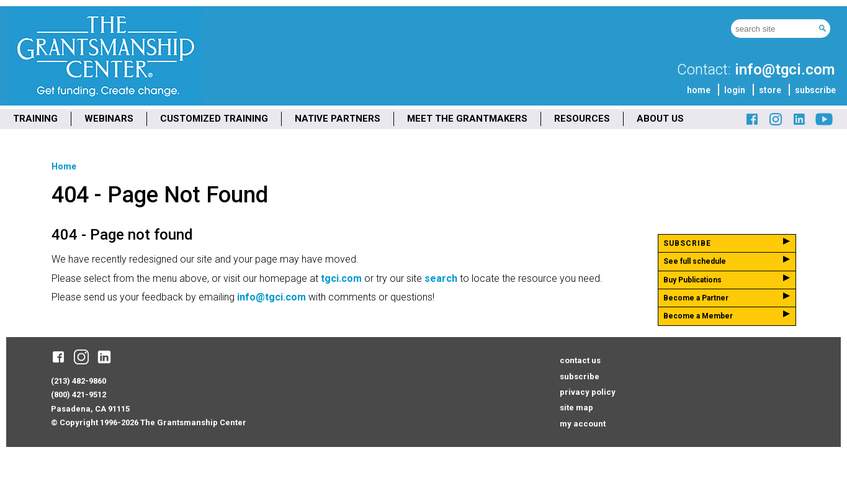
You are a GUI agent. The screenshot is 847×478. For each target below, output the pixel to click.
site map (576, 407)
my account (583, 423)
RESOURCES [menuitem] (582, 118)
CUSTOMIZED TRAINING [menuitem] (214, 118)
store (770, 90)
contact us (580, 360)
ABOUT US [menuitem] (660, 118)
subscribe (815, 90)
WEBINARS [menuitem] (108, 118)
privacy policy (588, 392)
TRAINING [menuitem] (35, 118)
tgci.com (341, 278)
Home (64, 166)
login (734, 90)
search (440, 278)
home (698, 90)
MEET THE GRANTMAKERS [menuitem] (467, 118)
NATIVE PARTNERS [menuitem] (337, 118)
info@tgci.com (785, 69)
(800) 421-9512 (78, 394)
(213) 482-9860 (78, 381)
